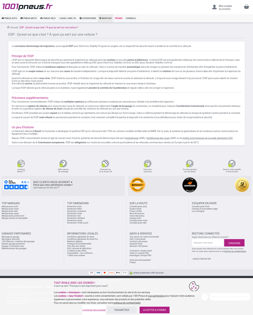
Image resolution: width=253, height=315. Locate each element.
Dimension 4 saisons (76, 211)
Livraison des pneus (138, 241)
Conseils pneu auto (138, 206)
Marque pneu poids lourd (13, 216)
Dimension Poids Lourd (77, 223)
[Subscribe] (234, 242)
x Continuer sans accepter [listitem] (94, 310)
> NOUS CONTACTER (201, 259)
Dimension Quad (74, 220)
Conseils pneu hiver (200, 206)
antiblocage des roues (158, 138)
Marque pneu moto (10, 209)
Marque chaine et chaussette (14, 218)
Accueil (14, 27)
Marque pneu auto (10, 206)
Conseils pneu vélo (138, 223)
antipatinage (131, 138)
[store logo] (28, 7)
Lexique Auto (135, 218)
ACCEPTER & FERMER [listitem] (154, 310)
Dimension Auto (74, 206)
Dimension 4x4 (74, 216)
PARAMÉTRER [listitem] (121, 310)
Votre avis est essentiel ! (140, 260)
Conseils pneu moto (139, 220)
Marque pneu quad (10, 213)
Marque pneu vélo (10, 211)
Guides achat (135, 209)
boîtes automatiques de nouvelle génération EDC (208, 138)
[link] (9, 18)
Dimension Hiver (74, 213)
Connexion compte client (141, 251)
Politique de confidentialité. (235, 251)
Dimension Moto (74, 209)
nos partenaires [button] (156, 296)
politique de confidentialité (126, 303)
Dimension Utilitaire (76, 218)
